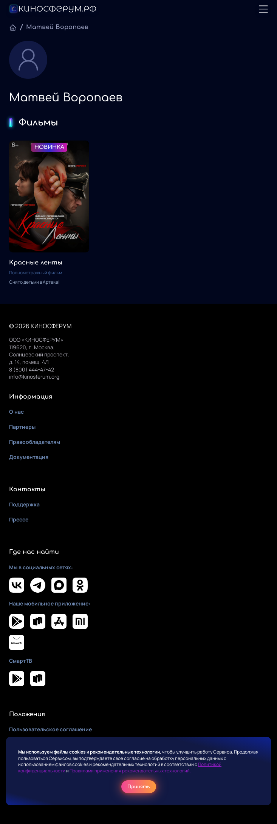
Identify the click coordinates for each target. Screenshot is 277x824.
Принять (138, 786)
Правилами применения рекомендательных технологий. (130, 770)
